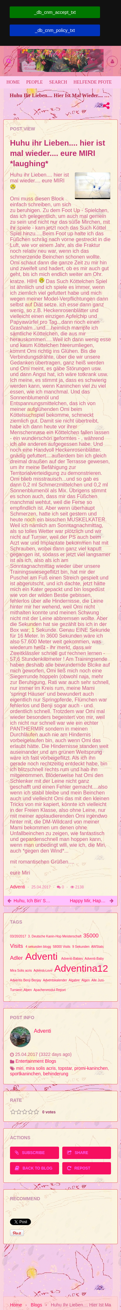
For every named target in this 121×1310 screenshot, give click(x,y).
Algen (85, 980)
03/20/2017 (18, 936)
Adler (16, 958)
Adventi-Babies (72, 958)
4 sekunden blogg (38, 946)
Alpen (28, 990)
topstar (65, 1068)
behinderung (55, 1073)
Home (16, 1304)
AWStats (97, 946)
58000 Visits (61, 946)
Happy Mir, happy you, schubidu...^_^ (88, 900)
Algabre (74, 980)
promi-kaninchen (91, 1068)
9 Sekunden (80, 946)
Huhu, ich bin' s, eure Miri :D (32, 900)
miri (20, 1068)
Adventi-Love (43, 970)
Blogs (36, 1304)
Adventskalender (55, 980)
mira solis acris (41, 1068)
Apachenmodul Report (50, 990)
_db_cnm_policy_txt (55, 30)
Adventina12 (81, 968)
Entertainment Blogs (35, 1061)
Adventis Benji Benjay (25, 980)
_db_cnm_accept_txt (55, 12)
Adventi (17, 886)
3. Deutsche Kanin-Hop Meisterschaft (55, 936)
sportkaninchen (25, 1073)
